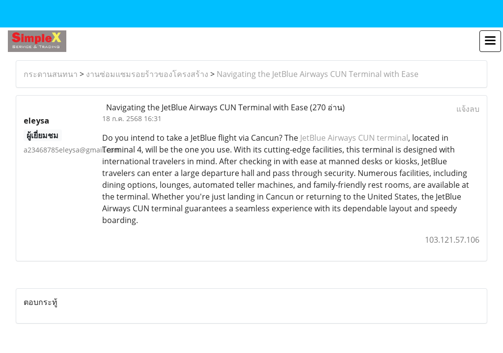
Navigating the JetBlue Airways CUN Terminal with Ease (318, 74)
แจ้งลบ (467, 108)
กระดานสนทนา (51, 74)
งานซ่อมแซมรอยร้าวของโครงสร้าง (147, 74)
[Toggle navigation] (490, 41)
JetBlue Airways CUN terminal (354, 137)
